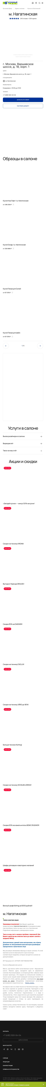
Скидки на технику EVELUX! (13, 664)
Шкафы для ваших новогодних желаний (18, 865)
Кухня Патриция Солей (12, 289)
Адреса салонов (23, 1040)
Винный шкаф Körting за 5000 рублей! (17, 906)
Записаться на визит (23, 100)
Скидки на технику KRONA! (13, 544)
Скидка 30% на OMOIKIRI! (12, 624)
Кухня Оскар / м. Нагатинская (14, 245)
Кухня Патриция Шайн (11, 333)
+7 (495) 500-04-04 (12, 1035)
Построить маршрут (23, 106)
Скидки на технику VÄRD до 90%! (16, 704)
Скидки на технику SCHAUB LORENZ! (17, 785)
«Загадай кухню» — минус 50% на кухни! (19, 503)
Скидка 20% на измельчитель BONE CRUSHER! (21, 825)
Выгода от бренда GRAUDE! (13, 584)
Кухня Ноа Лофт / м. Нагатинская (15, 201)
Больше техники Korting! (12, 745)
